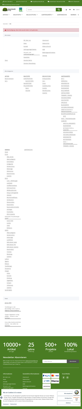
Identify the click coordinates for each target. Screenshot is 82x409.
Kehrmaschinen (11, 188)
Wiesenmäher (10, 202)
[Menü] (79, 390)
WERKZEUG (64, 81)
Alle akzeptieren (67, 394)
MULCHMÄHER (65, 90)
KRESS (6, 230)
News (25, 43)
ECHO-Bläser (10, 161)
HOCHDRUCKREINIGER (67, 107)
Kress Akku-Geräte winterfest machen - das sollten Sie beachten (13, 323)
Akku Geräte (10, 157)
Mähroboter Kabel (12, 242)
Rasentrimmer (11, 173)
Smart (44, 83)
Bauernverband (9, 78)
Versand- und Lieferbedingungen (29, 53)
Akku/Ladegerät (11, 159)
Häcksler (9, 195)
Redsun (7, 264)
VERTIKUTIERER (65, 93)
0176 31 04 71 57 (21, 1)
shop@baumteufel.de (37, 1)
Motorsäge (10, 169)
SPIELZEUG (64, 102)
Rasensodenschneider (13, 207)
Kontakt (26, 46)
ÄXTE (64, 116)
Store (6, 60)
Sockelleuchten (46, 86)
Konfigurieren (67, 398)
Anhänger (9, 209)
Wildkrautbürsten (11, 190)
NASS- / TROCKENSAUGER (68, 118)
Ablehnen (67, 402)
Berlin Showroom (74, 1)
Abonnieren (73, 361)
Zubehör (44, 93)
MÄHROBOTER (65, 83)
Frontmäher (10, 212)
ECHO (6, 154)
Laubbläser (10, 240)
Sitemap (44, 55)
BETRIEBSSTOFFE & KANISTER (68, 129)
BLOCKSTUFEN (30, 81)
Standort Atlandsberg (29, 63)
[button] (66, 9)
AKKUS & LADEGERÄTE (69, 123)
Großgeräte (10, 164)
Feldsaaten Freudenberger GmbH (12, 217)
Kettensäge (10, 237)
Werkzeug (9, 254)
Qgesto (7, 261)
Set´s (6, 81)
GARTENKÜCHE (28, 149)
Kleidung (9, 278)
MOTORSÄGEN (65, 86)
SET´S (62, 78)
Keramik (28, 90)
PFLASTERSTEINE (28, 86)
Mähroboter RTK (11, 244)
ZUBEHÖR (64, 121)
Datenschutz (14, 404)
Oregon (7, 271)
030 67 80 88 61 (8, 1)
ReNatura (9, 228)
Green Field (10, 220)
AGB (43, 49)
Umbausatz (10, 285)
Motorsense (10, 171)
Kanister (9, 275)
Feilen (8, 273)
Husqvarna (8, 268)
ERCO (6, 178)
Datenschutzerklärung (32, 361)
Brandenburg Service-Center (11, 4)
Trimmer (9, 252)
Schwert (9, 283)
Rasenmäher (10, 204)
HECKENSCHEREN (66, 97)
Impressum (7, 404)
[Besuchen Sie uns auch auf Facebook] (63, 377)
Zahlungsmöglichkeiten (30, 49)
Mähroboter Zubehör (12, 247)
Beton (27, 88)
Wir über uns (27, 40)
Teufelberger (8, 266)
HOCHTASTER (65, 100)
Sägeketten (10, 280)
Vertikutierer (10, 200)
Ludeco (7, 259)
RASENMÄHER (65, 88)
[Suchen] (41, 9)
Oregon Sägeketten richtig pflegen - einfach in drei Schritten (12, 316)
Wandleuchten (46, 90)
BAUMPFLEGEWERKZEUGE (68, 114)
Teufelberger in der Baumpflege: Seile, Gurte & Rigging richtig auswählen (12, 308)
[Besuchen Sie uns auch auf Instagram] (67, 377)
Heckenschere (10, 166)
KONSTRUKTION (28, 78)
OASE (8, 225)
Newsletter (27, 57)
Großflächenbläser (12, 185)
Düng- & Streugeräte (12, 192)
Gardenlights (8, 290)
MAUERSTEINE (27, 83)
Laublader (9, 183)
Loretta (9, 223)
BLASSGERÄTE (65, 105)
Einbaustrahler (46, 78)
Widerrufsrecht (46, 46)
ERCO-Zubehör (11, 214)
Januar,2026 (8, 303)
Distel (6, 152)
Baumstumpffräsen (12, 197)
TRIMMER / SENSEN (66, 95)
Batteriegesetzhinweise (48, 52)
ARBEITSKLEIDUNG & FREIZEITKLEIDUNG (66, 110)
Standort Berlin (28, 60)
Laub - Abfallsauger (12, 181)
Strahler (44, 88)
